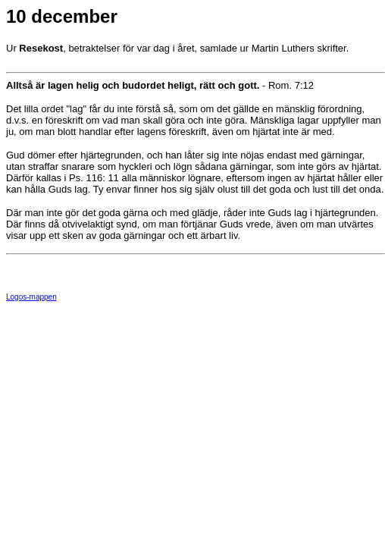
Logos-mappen (31, 297)
